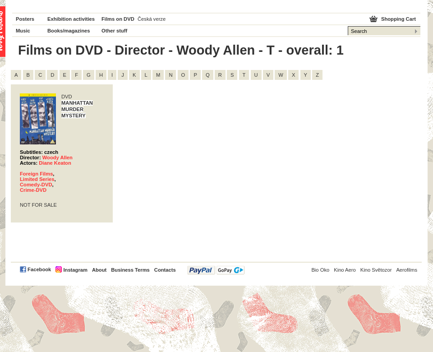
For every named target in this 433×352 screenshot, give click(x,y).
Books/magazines (68, 30)
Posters (25, 19)
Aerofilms (406, 270)
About (99, 270)
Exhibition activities (71, 19)
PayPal (215, 270)
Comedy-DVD (36, 184)
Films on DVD (117, 19)
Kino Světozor (376, 270)
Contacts (165, 270)
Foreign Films (36, 173)
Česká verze (152, 19)
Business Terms (130, 270)
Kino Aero (345, 270)
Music (23, 30)
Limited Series (37, 179)
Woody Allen (57, 157)
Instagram (75, 270)
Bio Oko (320, 270)
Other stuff (114, 30)
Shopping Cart (398, 19)
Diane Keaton (55, 163)
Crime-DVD (33, 190)
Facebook (39, 269)
